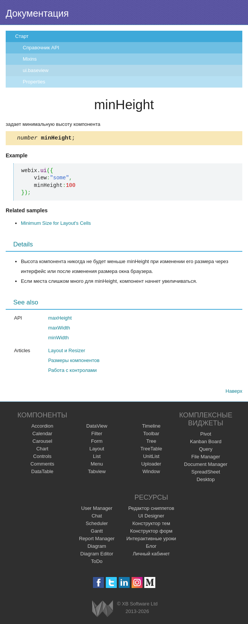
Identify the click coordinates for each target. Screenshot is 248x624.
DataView (96, 427)
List (96, 457)
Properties (34, 82)
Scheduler (97, 524)
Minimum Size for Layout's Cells (56, 224)
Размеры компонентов (73, 361)
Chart (42, 450)
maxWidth (59, 329)
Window (151, 472)
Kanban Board (205, 442)
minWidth (58, 339)
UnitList (151, 457)
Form (96, 442)
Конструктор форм (151, 532)
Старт (21, 36)
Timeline (151, 427)
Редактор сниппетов (151, 509)
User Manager (96, 509)
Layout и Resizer (66, 351)
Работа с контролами (72, 371)
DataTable (42, 472)
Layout (96, 450)
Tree (151, 442)
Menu (97, 465)
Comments (42, 465)
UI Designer (151, 517)
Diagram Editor (96, 555)
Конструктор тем (151, 524)
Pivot (205, 435)
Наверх (234, 392)
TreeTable (151, 450)
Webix (102, 609)
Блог (151, 547)
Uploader (151, 465)
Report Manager (97, 539)
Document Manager (205, 465)
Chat (96, 517)
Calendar (42, 434)
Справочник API (41, 47)
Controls (42, 457)
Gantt (97, 532)
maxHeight (60, 319)
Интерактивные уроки (151, 539)
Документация (37, 13)
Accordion (42, 427)
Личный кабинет (151, 555)
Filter (96, 434)
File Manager (205, 458)
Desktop (206, 480)
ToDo (96, 562)
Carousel (42, 442)
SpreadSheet (205, 473)
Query (205, 450)
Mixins (30, 59)
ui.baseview (36, 70)
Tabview (97, 472)
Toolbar (151, 434)
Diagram (97, 547)
